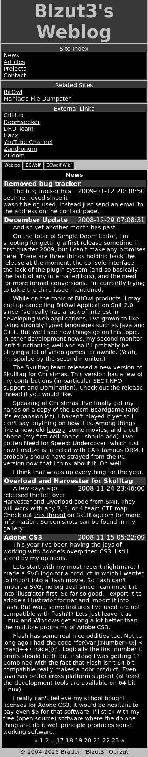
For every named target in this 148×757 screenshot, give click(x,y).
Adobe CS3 (23, 537)
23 (115, 740)
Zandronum (20, 148)
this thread (49, 515)
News (11, 55)
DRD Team (19, 128)
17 (60, 740)
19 (78, 740)
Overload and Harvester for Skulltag (68, 481)
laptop (56, 429)
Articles (14, 61)
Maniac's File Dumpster (37, 98)
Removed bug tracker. (43, 183)
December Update (36, 220)
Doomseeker (22, 121)
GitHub (14, 115)
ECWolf (33, 165)
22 (106, 740)
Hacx (11, 135)
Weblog (12, 165)
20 (88, 740)
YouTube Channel (28, 142)
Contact (15, 75)
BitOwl (13, 91)
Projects (15, 68)
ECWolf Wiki (59, 165)
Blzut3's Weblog (74, 22)
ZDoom (14, 155)
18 (69, 740)
